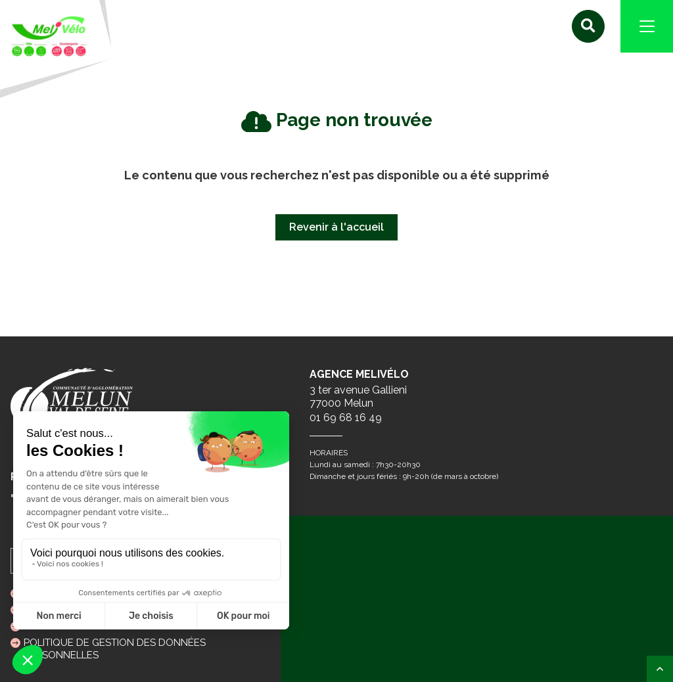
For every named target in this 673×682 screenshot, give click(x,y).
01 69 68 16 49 (346, 417)
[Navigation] (646, 26)
